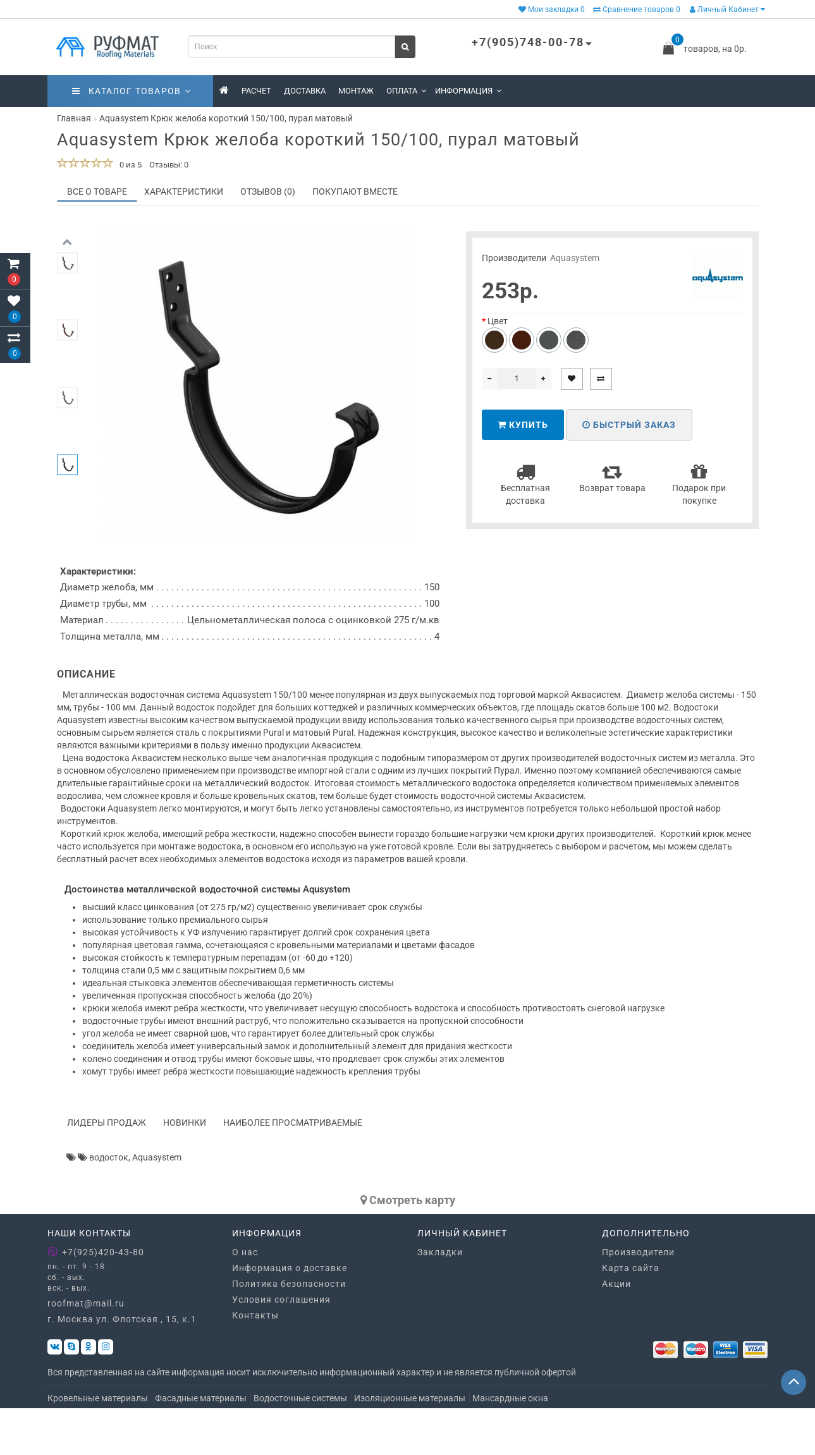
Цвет (497, 321)
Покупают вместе (355, 191)
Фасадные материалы (201, 1445)
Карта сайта (630, 1314)
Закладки (440, 1298)
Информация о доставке (289, 1314)
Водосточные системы (300, 1445)
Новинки (184, 1169)
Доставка (305, 90)
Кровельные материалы (97, 1445)
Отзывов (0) (267, 191)
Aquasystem (574, 258)
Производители (638, 1298)
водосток (108, 1203)
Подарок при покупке (699, 484)
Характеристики (183, 191)
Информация (468, 90)
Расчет (256, 90)
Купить (523, 425)
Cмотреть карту (407, 1246)
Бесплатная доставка (525, 484)
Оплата (406, 90)
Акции (616, 1330)
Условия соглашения (281, 1346)
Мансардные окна (510, 1445)
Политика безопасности (289, 1330)
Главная (74, 118)
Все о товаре (97, 191)
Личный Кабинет (727, 9)
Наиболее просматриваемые (292, 1169)
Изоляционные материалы (409, 1445)
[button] (67, 531)
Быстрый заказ (629, 425)
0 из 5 (129, 164)
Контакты (255, 1361)
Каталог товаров (131, 91)
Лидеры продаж (106, 1169)
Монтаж (356, 90)
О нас (245, 1298)
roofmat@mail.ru (86, 1350)
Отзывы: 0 (168, 164)
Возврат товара (612, 477)
